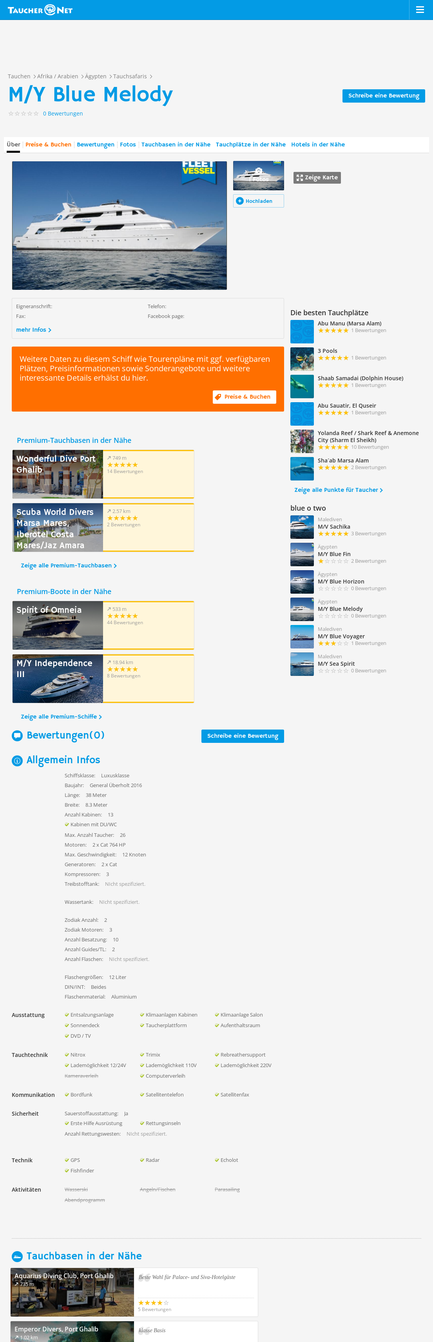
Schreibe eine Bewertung (383, 96)
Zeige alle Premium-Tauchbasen (66, 513)
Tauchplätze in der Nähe (251, 145)
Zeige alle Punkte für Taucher (336, 490)
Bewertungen (95, 145)
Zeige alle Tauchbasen (48, 1221)
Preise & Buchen (48, 145)
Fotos (128, 145)
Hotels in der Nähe (318, 145)
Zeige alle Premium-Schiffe (59, 610)
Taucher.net (40, 9)
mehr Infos (31, 330)
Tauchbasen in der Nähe (175, 145)
